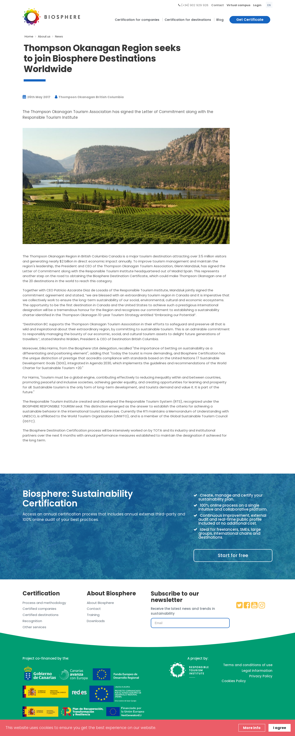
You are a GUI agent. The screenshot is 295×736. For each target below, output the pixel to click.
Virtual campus (238, 5)
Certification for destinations (188, 20)
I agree (279, 727)
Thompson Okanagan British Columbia (89, 97)
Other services (34, 627)
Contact (217, 5)
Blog (220, 20)
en (269, 5)
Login (257, 5)
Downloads (96, 621)
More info (252, 727)
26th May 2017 (36, 97)
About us (44, 36)
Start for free (233, 555)
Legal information (257, 670)
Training (93, 614)
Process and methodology (44, 602)
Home (29, 36)
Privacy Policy (260, 676)
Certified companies (39, 608)
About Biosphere (100, 602)
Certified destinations (41, 614)
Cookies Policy (234, 681)
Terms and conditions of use (247, 665)
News (59, 36)
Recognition (32, 621)
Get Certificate (249, 19)
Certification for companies (137, 20)
